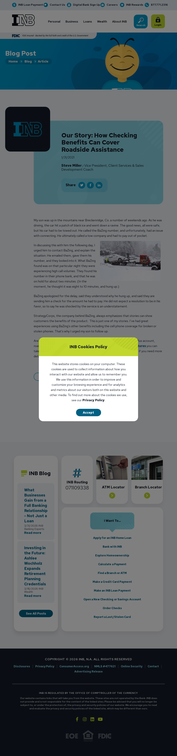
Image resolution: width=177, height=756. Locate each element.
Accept (88, 413)
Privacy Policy (93, 400)
